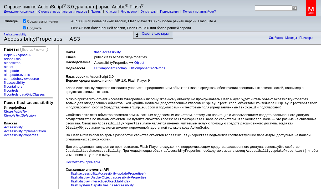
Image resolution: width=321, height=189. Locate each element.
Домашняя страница (19, 11)
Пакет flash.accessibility (28, 103)
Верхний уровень (17, 55)
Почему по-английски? (199, 11)
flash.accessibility (15, 34)
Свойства (276, 38)
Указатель (149, 11)
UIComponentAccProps (147, 68)
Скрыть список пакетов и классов (62, 11)
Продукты (33, 28)
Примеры (306, 38)
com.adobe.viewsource (21, 79)
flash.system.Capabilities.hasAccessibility (102, 185)
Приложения (170, 11)
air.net (8, 67)
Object (139, 63)
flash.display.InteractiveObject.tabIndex (100, 181)
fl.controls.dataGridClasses (24, 94)
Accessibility (13, 127)
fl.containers (13, 86)
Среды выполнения (40, 21)
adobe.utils (12, 59)
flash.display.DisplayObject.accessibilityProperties (108, 177)
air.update (11, 71)
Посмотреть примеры (83, 162)
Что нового (129, 11)
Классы (112, 11)
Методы (291, 38)
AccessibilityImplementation (25, 131)
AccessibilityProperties (21, 135)
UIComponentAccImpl (110, 68)
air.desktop (12, 63)
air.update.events (17, 75)
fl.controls (11, 90)
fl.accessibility (14, 83)
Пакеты (96, 11)
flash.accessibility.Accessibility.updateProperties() (108, 173)
